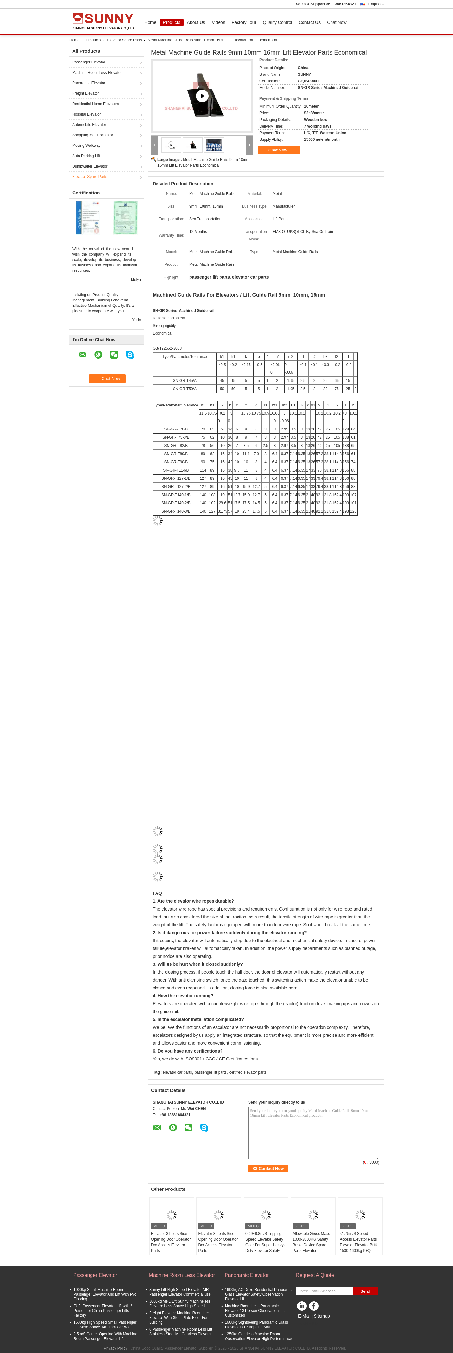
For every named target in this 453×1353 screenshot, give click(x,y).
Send (365, 1291)
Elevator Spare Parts (124, 40)
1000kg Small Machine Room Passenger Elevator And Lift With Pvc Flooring (105, 1294)
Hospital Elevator (86, 114)
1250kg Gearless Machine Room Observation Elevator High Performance (258, 1336)
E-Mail (304, 1316)
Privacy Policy (115, 1348)
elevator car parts (177, 1072)
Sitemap (322, 1316)
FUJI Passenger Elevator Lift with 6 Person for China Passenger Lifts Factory (103, 1311)
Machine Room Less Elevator (97, 72)
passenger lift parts (210, 1072)
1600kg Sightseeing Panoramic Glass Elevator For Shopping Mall (256, 1324)
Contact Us (310, 22)
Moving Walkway (86, 145)
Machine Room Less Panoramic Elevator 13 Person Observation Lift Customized (255, 1311)
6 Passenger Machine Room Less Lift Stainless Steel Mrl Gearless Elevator (180, 1331)
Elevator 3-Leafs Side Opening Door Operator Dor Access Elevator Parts (171, 1242)
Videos (218, 22)
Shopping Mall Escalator (92, 135)
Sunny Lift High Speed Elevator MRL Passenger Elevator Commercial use (180, 1292)
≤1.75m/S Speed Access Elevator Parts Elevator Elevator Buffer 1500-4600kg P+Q (360, 1242)
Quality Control (277, 22)
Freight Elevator (85, 93)
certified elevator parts (248, 1072)
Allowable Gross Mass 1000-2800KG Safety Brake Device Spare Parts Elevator (311, 1242)
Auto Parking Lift (86, 156)
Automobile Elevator (89, 124)
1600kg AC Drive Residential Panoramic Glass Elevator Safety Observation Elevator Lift (258, 1294)
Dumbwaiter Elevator (89, 166)
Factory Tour (244, 22)
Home (150, 22)
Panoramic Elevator (88, 83)
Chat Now (336, 22)
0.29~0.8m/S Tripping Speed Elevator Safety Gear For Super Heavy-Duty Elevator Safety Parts (265, 1245)
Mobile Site (307, 1324)
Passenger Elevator (88, 62)
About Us (196, 22)
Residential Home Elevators (95, 104)
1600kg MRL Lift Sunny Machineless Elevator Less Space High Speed (179, 1303)
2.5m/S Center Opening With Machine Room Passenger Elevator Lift (105, 1336)
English (376, 4)
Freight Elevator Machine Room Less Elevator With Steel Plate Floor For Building (180, 1318)
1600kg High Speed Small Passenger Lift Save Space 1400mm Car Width (105, 1324)
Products (171, 22)
